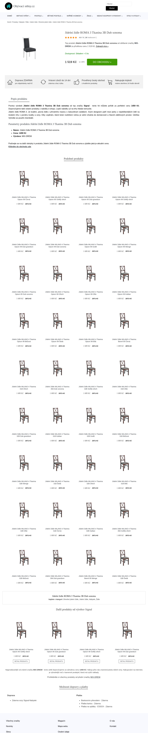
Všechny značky (13, 721)
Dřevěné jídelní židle (45, 22)
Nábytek (21, 22)
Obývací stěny (22, 16)
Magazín (61, 721)
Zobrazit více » (102, 46)
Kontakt (113, 726)
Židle (89, 16)
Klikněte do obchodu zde (19, 147)
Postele (38, 16)
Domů (9, 16)
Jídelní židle (33, 22)
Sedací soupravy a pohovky (109, 16)
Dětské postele (54, 16)
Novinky (9, 726)
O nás (112, 721)
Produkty (15, 22)
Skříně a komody (74, 16)
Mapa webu (63, 726)
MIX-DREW (95, 677)
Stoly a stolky (133, 16)
